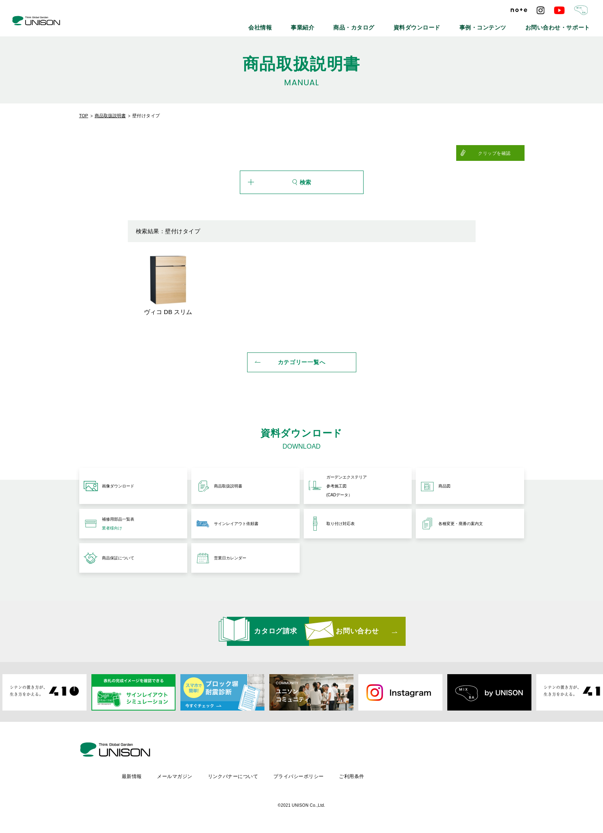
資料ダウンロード (450, 24)
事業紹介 (356, 24)
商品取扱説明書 (110, 115)
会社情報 (320, 24)
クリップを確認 (504, 153)
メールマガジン (243, 775)
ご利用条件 (423, 775)
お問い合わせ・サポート (565, 24)
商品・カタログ (399, 24)
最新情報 (200, 775)
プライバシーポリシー (369, 775)
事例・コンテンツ (504, 24)
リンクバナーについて (302, 775)
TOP (83, 115)
